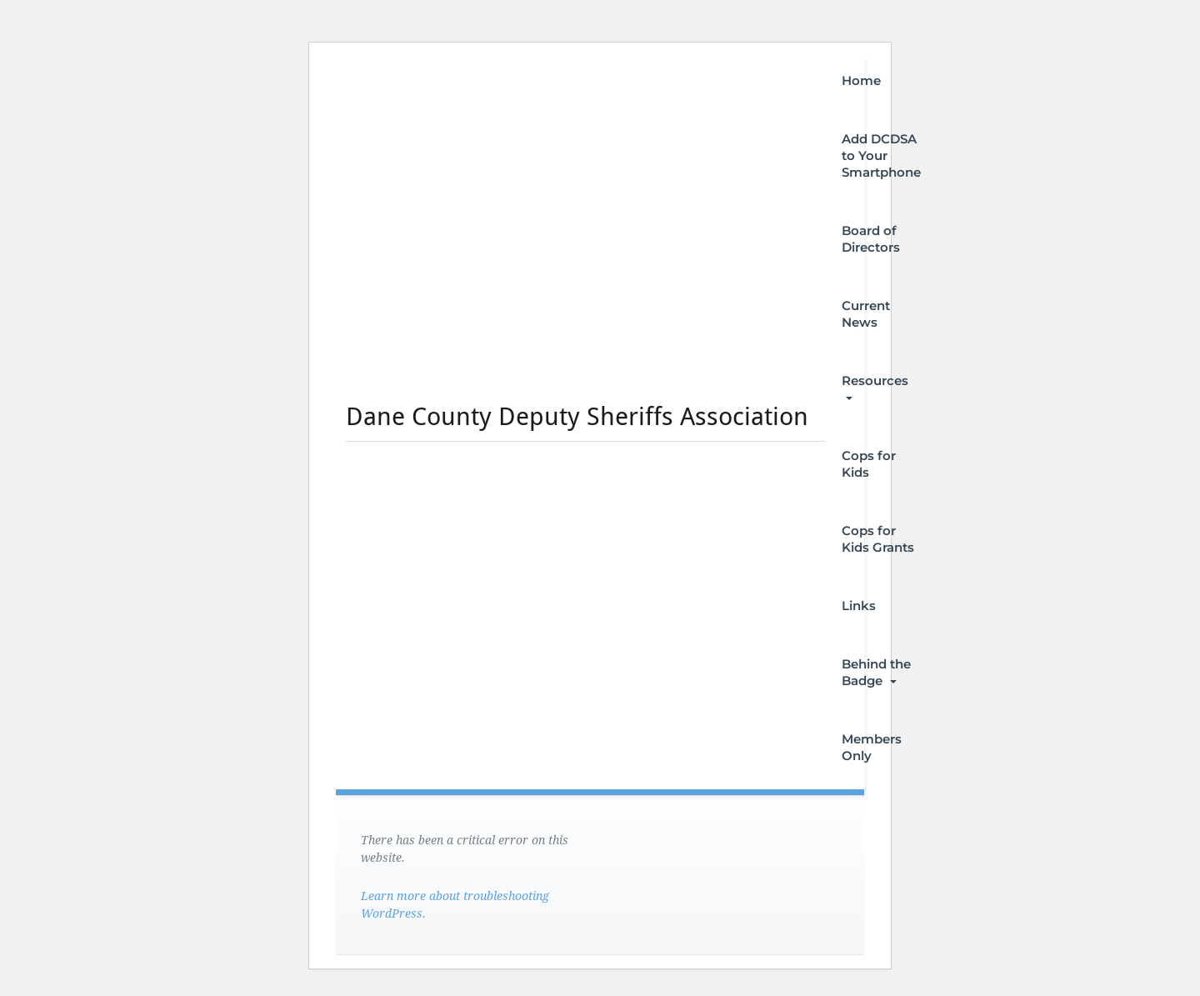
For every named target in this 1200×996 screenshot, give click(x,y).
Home (861, 80)
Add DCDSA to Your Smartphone (881, 155)
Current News (866, 314)
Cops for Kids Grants (878, 539)
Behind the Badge (876, 672)
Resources (875, 386)
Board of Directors (871, 239)
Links (859, 605)
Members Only (872, 747)
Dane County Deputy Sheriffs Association (577, 416)
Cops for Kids (869, 464)
